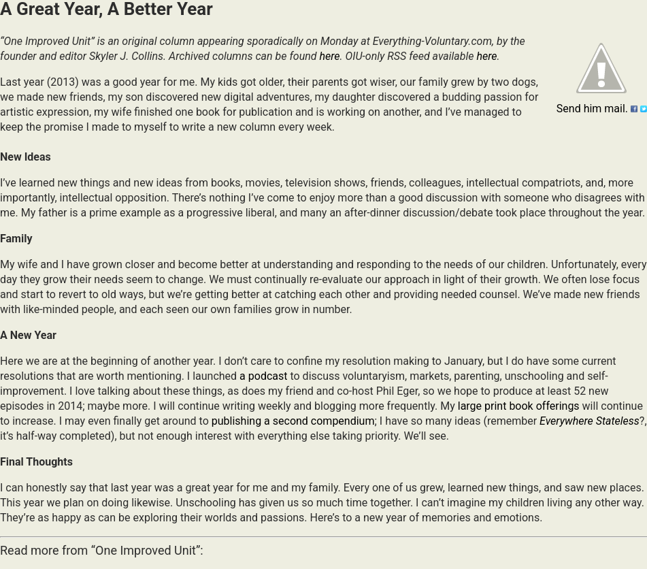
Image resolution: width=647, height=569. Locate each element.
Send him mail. (592, 108)
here (329, 56)
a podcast (263, 376)
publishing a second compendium (293, 420)
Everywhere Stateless (590, 420)
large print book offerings (519, 406)
